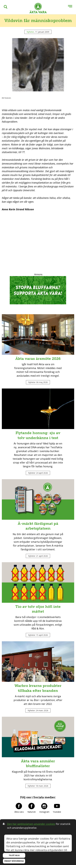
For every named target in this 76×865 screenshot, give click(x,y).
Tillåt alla (14, 855)
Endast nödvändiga (14, 861)
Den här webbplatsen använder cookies (31, 824)
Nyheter (30, 32)
